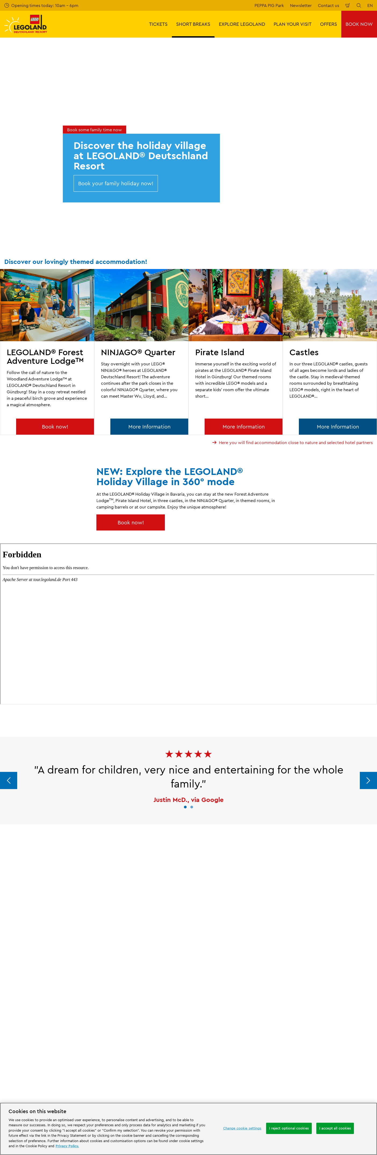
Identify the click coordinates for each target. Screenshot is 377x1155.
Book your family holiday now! (115, 183)
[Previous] (8, 780)
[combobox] (184, 1100)
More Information (149, 426)
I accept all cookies (335, 1128)
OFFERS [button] (328, 24)
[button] (185, 807)
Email (66, 1024)
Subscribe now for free (141, 1053)
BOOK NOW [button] (359, 24)
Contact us (328, 5)
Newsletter (301, 5)
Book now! (55, 426)
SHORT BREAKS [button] (193, 24)
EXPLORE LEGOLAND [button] (242, 24)
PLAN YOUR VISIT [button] (292, 24)
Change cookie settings (242, 1128)
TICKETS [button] (158, 24)
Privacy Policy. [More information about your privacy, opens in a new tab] (67, 1146)
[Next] (368, 780)
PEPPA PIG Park (269, 5)
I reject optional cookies (289, 1128)
